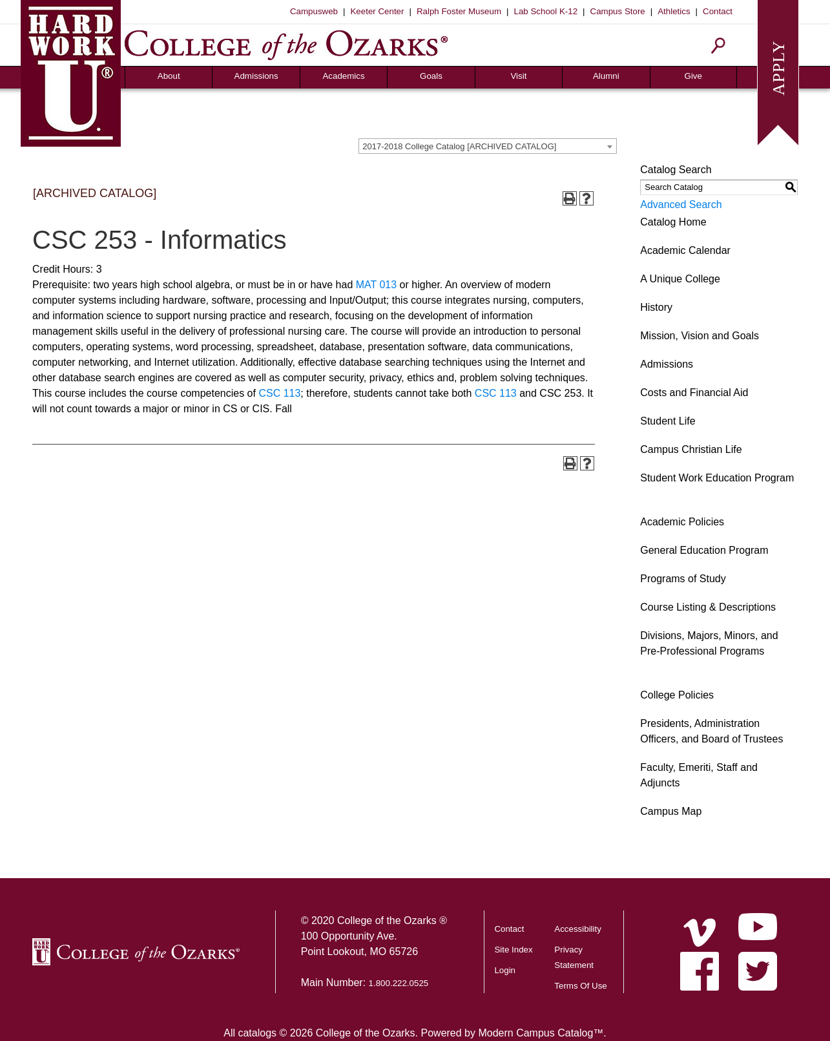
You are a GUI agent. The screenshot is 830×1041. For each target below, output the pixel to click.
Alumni (606, 76)
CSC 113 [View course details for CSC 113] (279, 393)
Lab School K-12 (546, 11)
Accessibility (577, 929)
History (656, 307)
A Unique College (680, 278)
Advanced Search (680, 204)
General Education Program (704, 550)
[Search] (719, 45)
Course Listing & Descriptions (708, 607)
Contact (717, 11)
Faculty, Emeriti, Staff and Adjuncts (699, 775)
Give (693, 76)
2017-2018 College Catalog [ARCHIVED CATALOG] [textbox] (459, 146)
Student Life (667, 420)
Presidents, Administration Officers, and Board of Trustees (711, 731)
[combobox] (487, 146)
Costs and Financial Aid (694, 392)
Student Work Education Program (717, 477)
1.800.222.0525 (399, 983)
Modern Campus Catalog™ (540, 1032)
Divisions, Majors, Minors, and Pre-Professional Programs (709, 643)
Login (504, 970)
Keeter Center (377, 11)
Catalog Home (673, 221)
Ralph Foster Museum (459, 11)
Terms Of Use (580, 986)
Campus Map (670, 811)
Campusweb (314, 11)
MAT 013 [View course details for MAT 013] (376, 284)
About (169, 76)
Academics (343, 76)
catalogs (257, 1032)
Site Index (513, 949)
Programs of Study (683, 578)
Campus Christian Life (691, 449)
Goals (431, 76)
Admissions (256, 76)
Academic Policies (682, 521)
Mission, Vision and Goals (699, 335)
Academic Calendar (685, 250)
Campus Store (617, 11)
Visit (518, 76)
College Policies (677, 694)
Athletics (674, 11)
